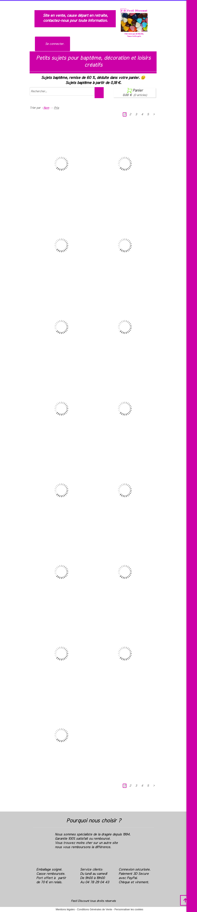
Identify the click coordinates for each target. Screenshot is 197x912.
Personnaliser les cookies (128, 909)
